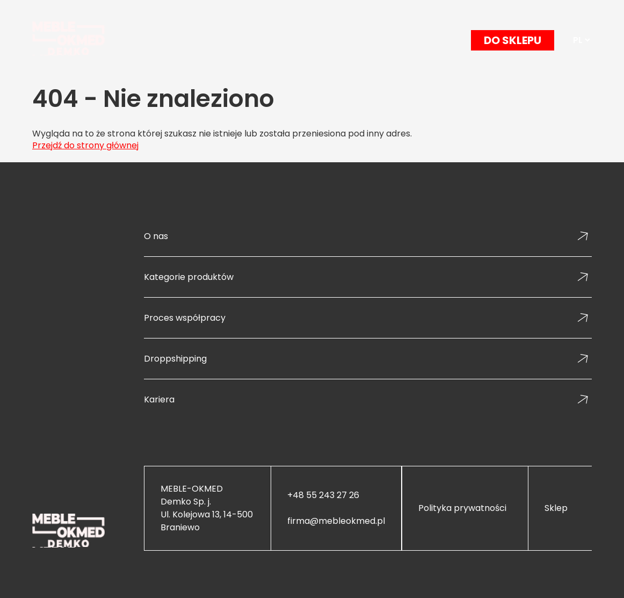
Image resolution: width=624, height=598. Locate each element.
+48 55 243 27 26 (323, 495)
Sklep (556, 508)
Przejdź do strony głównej (85, 145)
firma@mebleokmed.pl (336, 521)
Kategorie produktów (189, 277)
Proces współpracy (185, 318)
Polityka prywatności (462, 508)
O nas (156, 236)
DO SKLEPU (512, 40)
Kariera (159, 399)
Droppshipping (175, 358)
